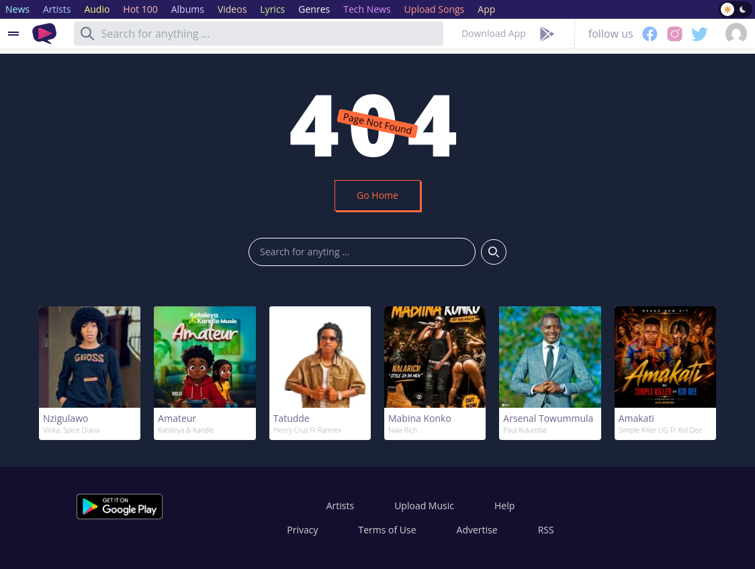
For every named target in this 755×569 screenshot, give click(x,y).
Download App (493, 33)
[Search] (87, 33)
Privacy (302, 529)
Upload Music (424, 505)
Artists (340, 505)
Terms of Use (387, 529)
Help (504, 505)
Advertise (477, 529)
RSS (546, 529)
